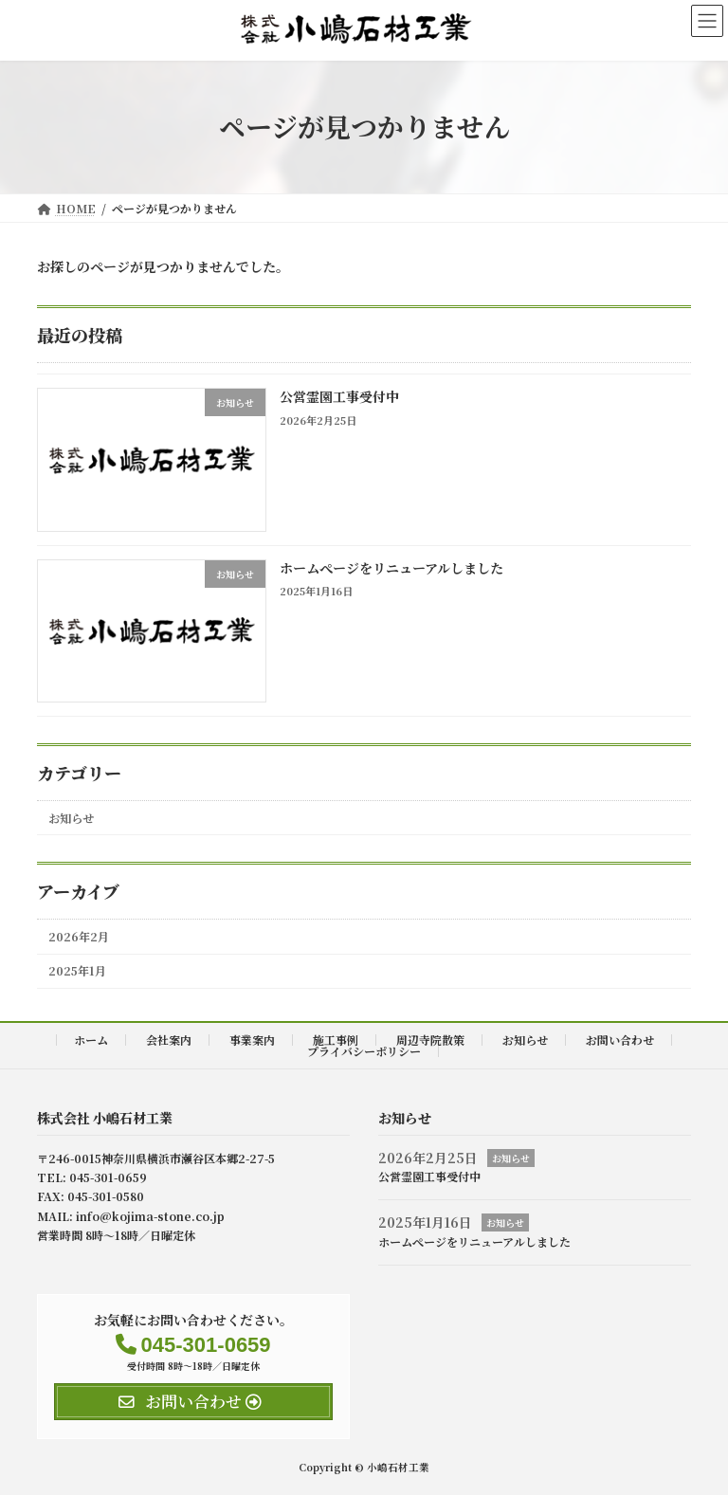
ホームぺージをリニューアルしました (391, 566)
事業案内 (252, 1039)
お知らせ (71, 817)
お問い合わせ (620, 1039)
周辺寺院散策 (430, 1039)
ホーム (91, 1039)
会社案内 (168, 1039)
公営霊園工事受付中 (339, 396)
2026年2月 (78, 936)
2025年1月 (77, 970)
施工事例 (335, 1039)
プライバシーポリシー (364, 1051)
